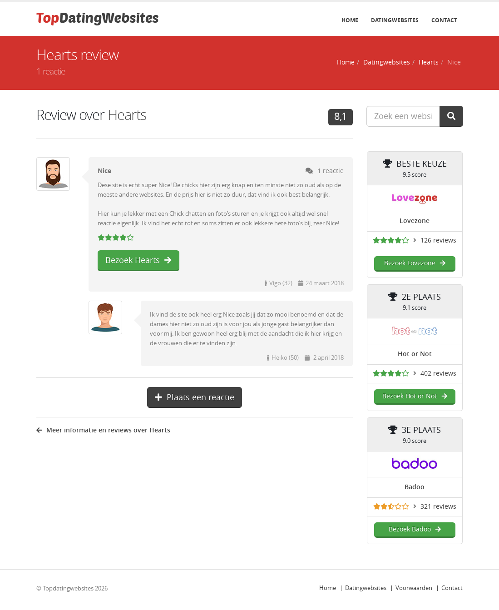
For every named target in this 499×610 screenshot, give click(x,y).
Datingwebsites (395, 20)
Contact (444, 20)
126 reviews (438, 240)
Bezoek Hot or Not (414, 396)
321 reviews (438, 507)
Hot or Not (415, 354)
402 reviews (438, 373)
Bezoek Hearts (138, 260)
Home (349, 20)
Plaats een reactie (194, 397)
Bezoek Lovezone (414, 263)
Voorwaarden (413, 588)
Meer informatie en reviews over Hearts (103, 430)
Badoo (415, 487)
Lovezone (415, 221)
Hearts (429, 62)
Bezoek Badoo (415, 529)
